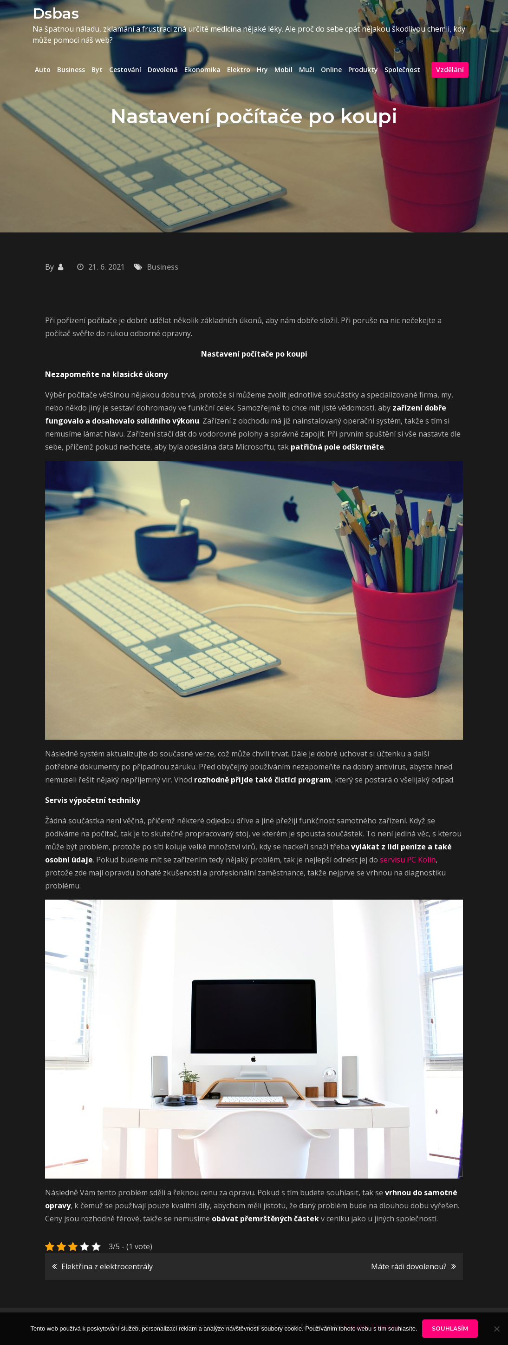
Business (71, 69)
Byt (97, 69)
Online (331, 69)
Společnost (402, 69)
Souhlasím (450, 1328)
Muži (306, 69)
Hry (262, 69)
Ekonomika (202, 69)
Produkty (363, 69)
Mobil (283, 69)
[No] (496, 1328)
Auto (43, 69)
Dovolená (163, 69)
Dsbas (56, 13)
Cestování (125, 69)
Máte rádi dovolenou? (409, 1266)
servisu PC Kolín (408, 860)
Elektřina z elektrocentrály (107, 1266)
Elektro (238, 69)
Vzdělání (450, 69)
